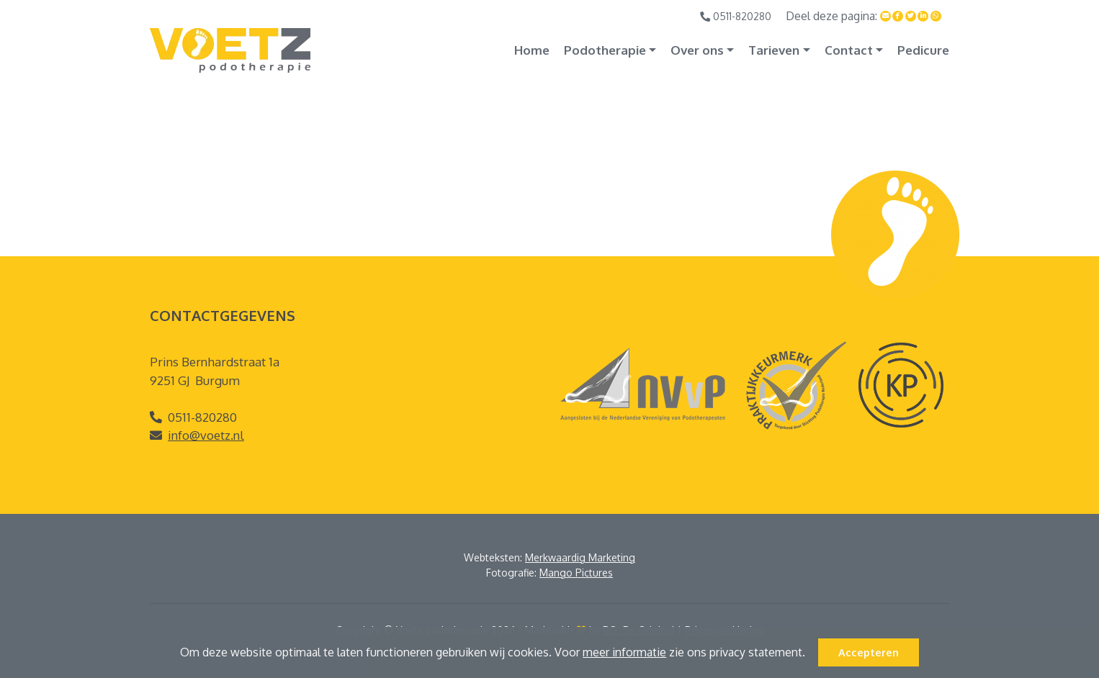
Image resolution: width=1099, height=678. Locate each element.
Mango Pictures (576, 572)
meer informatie (624, 652)
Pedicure (923, 50)
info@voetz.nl (206, 435)
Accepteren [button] (868, 652)
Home (532, 50)
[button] (810, 654)
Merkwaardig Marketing (580, 557)
